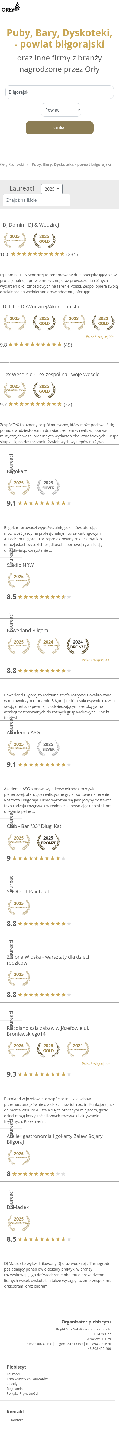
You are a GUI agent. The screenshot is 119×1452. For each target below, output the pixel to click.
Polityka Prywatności (22, 1393)
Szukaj (59, 127)
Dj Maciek (18, 1207)
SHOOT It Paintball (28, 891)
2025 (50, 189)
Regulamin (15, 1388)
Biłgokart (17, 471)
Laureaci (13, 1374)
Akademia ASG (23, 732)
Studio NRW (20, 565)
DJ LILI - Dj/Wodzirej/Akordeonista (41, 306)
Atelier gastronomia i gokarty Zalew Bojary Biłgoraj (55, 1139)
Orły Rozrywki (12, 164)
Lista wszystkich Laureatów (27, 1379)
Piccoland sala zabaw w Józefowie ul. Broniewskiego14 (48, 1031)
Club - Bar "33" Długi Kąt (34, 826)
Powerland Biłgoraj (28, 630)
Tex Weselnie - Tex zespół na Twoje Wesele (51, 374)
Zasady (12, 1384)
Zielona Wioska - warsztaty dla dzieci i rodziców (49, 960)
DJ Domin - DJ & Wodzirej (31, 224)
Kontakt (17, 1420)
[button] (57, 336)
